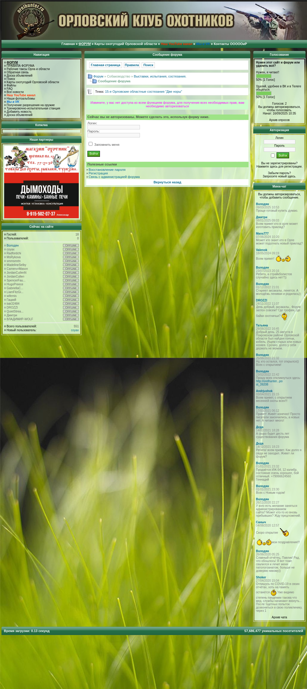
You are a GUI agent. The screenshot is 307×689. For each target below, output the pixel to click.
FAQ (10, 88)
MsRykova (14, 257)
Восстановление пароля (107, 169)
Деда (259, 427)
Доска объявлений (19, 75)
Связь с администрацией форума (114, 177)
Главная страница (106, 65)
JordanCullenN (16, 272)
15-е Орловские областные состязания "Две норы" (143, 91)
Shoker (261, 577)
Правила (132, 65)
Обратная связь (18, 72)
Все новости (15, 92)
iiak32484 (13, 303)
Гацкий (11, 299)
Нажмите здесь (266, 166)
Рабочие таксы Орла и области (28, 69)
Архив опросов (279, 120)
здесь (291, 176)
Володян (12, 245)
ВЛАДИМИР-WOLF (20, 319)
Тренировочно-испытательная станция (33, 108)
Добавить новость (19, 111)
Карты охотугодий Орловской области (33, 82)
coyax (10, 249)
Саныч (261, 522)
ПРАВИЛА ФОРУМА (20, 65)
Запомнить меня (104, 144)
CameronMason (17, 268)
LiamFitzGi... (15, 292)
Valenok (261, 250)
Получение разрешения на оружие (31, 105)
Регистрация (98, 173)
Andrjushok (264, 391)
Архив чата (279, 617)
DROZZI (12, 307)
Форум (98, 76)
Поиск (11, 78)
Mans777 (262, 233)
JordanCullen (15, 276)
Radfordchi (14, 253)
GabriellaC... (15, 288)
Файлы (11, 85)
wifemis (11, 296)
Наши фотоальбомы (21, 98)
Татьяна (262, 325)
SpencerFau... (16, 280)
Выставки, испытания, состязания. (160, 76)
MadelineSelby (16, 265)
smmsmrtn (14, 261)
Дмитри (12, 315)
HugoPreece (15, 284)
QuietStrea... (15, 311)
